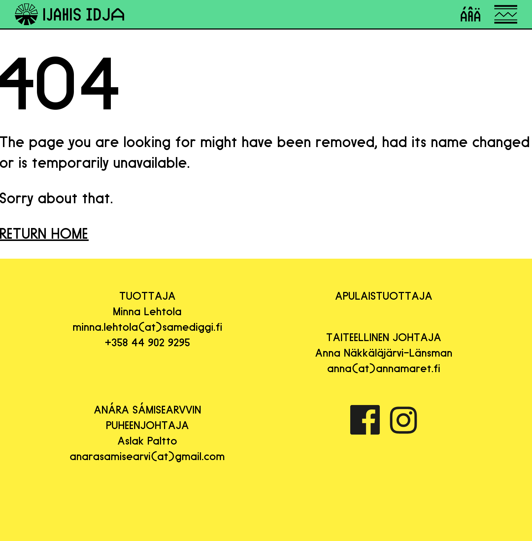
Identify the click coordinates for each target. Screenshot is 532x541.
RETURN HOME (44, 233)
